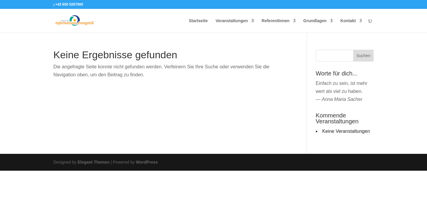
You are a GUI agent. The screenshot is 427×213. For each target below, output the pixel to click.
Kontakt (348, 21)
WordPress (147, 162)
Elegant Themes (93, 162)
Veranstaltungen (232, 21)
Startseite (198, 21)
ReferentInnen (275, 21)
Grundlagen (315, 21)
